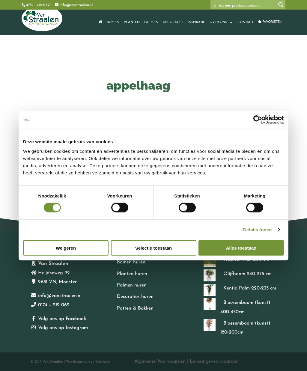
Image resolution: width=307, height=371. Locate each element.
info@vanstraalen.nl (60, 295)
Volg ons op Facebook (62, 318)
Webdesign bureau (80, 362)
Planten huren (132, 274)
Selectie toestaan (153, 247)
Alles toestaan (241, 247)
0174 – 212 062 (54, 305)
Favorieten (270, 22)
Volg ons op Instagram (63, 327)
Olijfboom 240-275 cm (247, 274)
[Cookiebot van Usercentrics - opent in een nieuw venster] (257, 119)
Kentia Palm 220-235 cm (249, 288)
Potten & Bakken (135, 308)
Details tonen (257, 229)
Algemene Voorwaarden (160, 361)
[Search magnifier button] (280, 4)
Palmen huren (132, 285)
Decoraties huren (135, 296)
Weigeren (66, 247)
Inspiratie (196, 22)
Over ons (218, 22)
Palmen (151, 22)
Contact (245, 22)
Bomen (113, 22)
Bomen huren (131, 262)
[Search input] (244, 5)
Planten (132, 22)
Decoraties (173, 22)
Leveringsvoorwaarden (214, 361)
